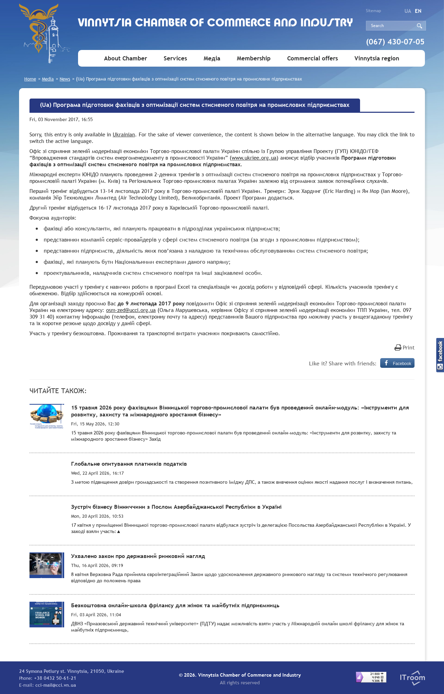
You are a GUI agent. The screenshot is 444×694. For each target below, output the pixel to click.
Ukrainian (124, 134)
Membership (254, 58)
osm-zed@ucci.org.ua (131, 309)
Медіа (212, 58)
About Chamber (125, 58)
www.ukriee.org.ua (254, 157)
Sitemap (373, 11)
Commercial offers (312, 58)
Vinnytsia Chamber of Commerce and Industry (215, 23)
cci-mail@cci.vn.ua (55, 685)
